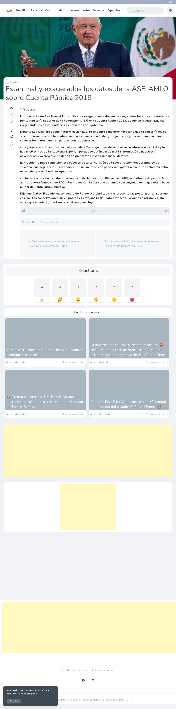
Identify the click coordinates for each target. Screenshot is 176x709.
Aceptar (14, 701)
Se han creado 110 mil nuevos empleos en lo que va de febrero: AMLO (132, 243)
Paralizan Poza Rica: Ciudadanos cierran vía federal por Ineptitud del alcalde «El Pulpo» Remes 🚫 (128, 404)
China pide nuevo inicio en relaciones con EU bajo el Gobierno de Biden (56, 243)
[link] (11, 145)
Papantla (36, 10)
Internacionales (80, 10)
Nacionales (12, 82)
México (63, 10)
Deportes (98, 10)
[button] (11, 134)
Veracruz (50, 10)
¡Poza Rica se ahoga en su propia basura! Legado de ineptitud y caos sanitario (45, 352)
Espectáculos (115, 10)
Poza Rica (21, 10)
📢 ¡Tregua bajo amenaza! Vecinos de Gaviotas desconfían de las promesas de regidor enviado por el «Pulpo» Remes (45, 402)
